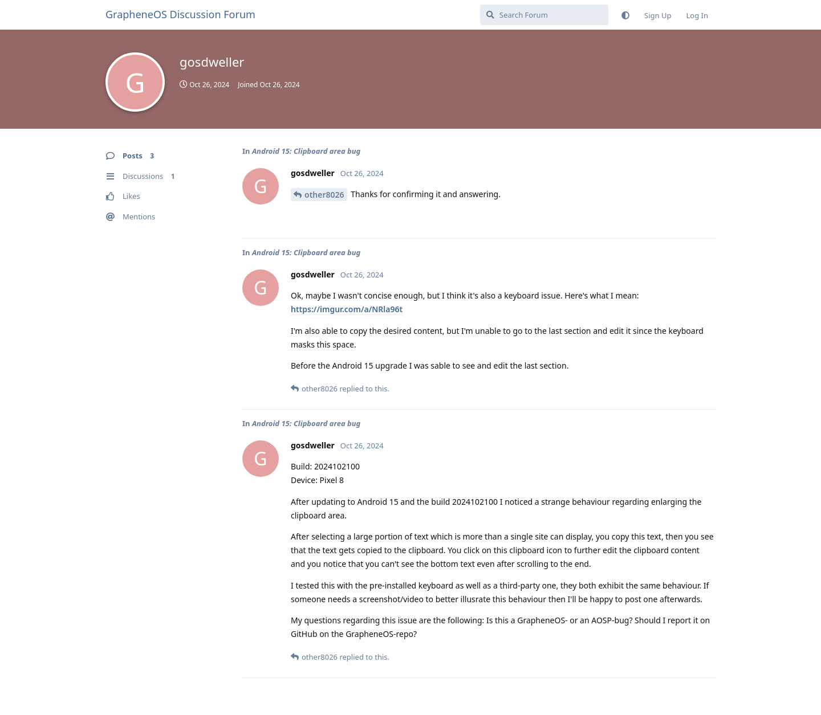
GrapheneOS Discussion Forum (180, 14)
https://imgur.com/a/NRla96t (347, 309)
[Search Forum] (544, 15)
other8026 (324, 194)
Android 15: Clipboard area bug (306, 151)
